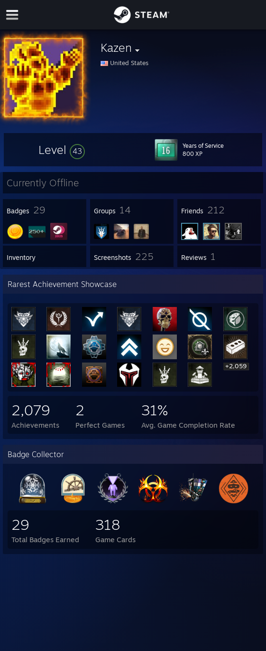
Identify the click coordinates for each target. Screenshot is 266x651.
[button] (61, 149)
